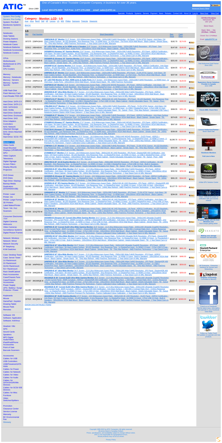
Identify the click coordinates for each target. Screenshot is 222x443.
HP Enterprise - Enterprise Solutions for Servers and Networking (208, 266)
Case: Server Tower (12, 257)
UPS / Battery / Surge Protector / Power (12, 289)
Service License (10, 411)
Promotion (7, 406)
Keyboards (8, 295)
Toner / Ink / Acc (10, 208)
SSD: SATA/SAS (10, 107)
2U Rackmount (9, 263)
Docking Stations (10, 39)
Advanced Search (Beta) (200, 8)
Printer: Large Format (12, 200)
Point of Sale (8, 347)
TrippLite (84, 21)
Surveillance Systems (12, 230)
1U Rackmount (9, 260)
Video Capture (9, 156)
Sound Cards (9, 332)
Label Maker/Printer (11, 205)
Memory (6, 74)
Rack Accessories (11, 274)
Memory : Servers (11, 80)
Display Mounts (10, 167)
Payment (154, 13)
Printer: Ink (8, 197)
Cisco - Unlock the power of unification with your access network (208, 197)
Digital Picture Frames (13, 233)
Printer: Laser (9, 194)
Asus (32, 21)
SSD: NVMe (8, 110)
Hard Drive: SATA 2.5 (12, 104)
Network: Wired (10, 241)
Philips (68, 21)
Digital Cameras (10, 221)
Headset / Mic (9, 326)
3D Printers (8, 202)
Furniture (7, 395)
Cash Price (181, 35)
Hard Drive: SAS (10, 118)
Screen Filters (9, 164)
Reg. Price (172, 35)
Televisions (8, 158)
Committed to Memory (208, 277)
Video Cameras (10, 227)
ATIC (21, 6)
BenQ (37, 21)
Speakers (7, 334)
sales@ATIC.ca (211, 39)
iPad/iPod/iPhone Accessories (10, 343)
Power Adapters (10, 41)
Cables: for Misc (10, 392)
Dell (42, 21)
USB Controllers (10, 361)
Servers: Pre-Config (12, 19)
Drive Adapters (9, 121)
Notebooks (8, 33)
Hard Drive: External (12, 113)
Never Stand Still (208, 129)
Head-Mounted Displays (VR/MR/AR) (12, 149)
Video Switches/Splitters (11, 399)
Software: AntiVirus (11, 321)
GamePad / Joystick (12, 301)
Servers (145, 13)
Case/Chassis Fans (11, 277)
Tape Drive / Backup (12, 181)
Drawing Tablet (9, 304)
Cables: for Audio (10, 377)
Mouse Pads (8, 307)
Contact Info (177, 13)
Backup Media (9, 184)
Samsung (76, 21)
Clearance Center (11, 409)
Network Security (10, 244)
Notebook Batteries (11, 47)
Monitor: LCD (9, 142)
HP (47, 21)
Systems (138, 13)
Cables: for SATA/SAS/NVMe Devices (11, 382)
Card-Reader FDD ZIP (13, 96)
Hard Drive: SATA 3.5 (12, 101)
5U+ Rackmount (10, 269)
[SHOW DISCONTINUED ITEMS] (38, 305)
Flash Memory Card (12, 93)
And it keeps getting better (208, 221)
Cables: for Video (10, 375)
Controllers (8, 124)
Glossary (7, 422)
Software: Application (12, 318)
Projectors (7, 170)
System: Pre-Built (10, 22)
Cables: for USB (10, 358)
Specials (121, 13)
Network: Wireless (11, 238)
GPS (5, 329)
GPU (5, 153)
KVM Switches (9, 249)
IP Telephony (9, 246)
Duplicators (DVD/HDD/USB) (10, 187)
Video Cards (8, 145)
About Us (187, 13)
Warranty (7, 414)
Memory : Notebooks (12, 77)
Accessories (8, 356)
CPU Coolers (9, 69)
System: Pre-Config (11, 16)
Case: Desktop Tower (12, 255)
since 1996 (208, 82)
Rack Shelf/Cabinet (11, 272)
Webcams (7, 224)
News (161, 13)
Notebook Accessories (13, 50)
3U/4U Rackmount (11, 266)
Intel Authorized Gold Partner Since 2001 (208, 62)
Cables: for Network (12, 372)
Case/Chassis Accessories (9, 281)
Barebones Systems (12, 25)
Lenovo (53, 21)
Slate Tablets (8, 36)
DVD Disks (8, 178)
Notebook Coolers (11, 53)
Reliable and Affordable (208, 235)
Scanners (7, 211)
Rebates (168, 13)
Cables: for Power (11, 369)
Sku (26, 34)
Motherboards (9, 61)
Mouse (6, 298)
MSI (62, 21)
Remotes (7, 309)
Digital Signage (10, 161)
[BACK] (28, 25)
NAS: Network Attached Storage (10, 128)
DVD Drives (8, 175)
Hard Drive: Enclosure (12, 115)
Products (130, 13)
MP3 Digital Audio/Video (8, 338)
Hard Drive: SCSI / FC (13, 137)
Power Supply (9, 285)
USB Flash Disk (10, 90)
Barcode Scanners (11, 350)
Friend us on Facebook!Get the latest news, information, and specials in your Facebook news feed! (208, 308)
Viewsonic (93, 21)
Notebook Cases (10, 44)
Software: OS (9, 315)
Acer (26, 21)
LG (58, 21)
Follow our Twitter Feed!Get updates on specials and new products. (208, 334)
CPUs (5, 58)
